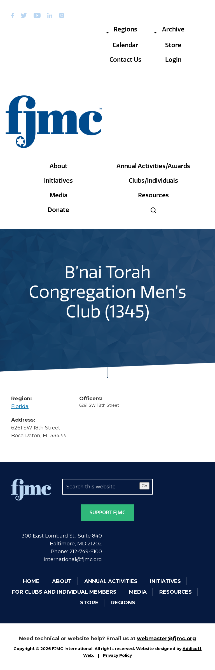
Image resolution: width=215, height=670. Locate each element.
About (58, 166)
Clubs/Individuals (153, 180)
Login (173, 59)
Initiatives (58, 180)
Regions (121, 29)
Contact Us (125, 59)
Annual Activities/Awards (153, 166)
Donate (58, 210)
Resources (153, 195)
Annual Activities (110, 581)
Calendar (125, 45)
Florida (20, 406)
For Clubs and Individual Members (64, 592)
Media (58, 195)
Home (31, 581)
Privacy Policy (117, 655)
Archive (169, 29)
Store (173, 45)
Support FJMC (107, 512)
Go (144, 485)
